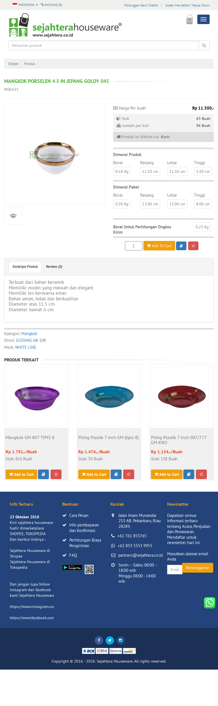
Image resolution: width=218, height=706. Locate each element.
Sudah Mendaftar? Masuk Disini (187, 5)
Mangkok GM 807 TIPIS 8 (30, 437)
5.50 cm (203, 171)
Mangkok (29, 333)
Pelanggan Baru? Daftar (141, 5)
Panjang (147, 162)
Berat (118, 162)
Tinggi (199, 162)
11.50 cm (150, 171)
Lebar (172, 162)
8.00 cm (203, 203)
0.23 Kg (202, 226)
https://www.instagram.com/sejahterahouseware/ (51, 606)
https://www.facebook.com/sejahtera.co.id (45, 617)
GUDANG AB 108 (31, 340)
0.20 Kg (122, 203)
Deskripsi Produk (25, 266)
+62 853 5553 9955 (135, 545)
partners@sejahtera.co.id (140, 555)
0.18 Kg (122, 171)
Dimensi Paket (126, 187)
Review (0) (54, 266)
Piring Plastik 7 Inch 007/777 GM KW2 (179, 440)
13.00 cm (150, 203)
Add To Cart (159, 245)
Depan (13, 63)
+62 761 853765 (131, 535)
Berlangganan (198, 567)
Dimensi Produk (127, 154)
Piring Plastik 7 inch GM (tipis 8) (108, 437)
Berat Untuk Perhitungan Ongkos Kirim (142, 229)
